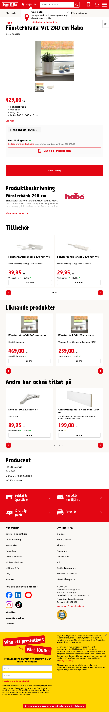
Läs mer (10, 121)
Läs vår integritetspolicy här (16, 681)
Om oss (61, 534)
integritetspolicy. (66, 660)
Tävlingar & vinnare (67, 573)
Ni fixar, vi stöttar (14, 562)
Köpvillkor (11, 551)
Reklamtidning (13, 539)
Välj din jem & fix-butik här (44, 22)
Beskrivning (54, 170)
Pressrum (62, 551)
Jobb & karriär (64, 539)
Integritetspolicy (15, 618)
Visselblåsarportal (66, 579)
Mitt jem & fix (12, 568)
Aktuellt (61, 545)
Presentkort (12, 545)
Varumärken (63, 556)
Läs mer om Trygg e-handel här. (71, 606)
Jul (58, 562)
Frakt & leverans (14, 556)
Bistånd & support (66, 568)
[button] (53, 292)
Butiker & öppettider (16, 534)
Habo (9, 22)
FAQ (8, 573)
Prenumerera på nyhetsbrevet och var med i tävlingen (54, 706)
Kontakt (10, 579)
